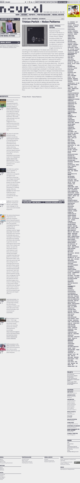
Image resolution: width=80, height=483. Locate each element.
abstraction (76, 25)
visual (76, 358)
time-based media (71, 349)
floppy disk (70, 179)
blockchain (70, 71)
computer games (71, 106)
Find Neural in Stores (8, 36)
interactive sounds (72, 209)
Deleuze (74, 134)
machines (70, 226)
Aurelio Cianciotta (26, 200)
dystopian (75, 149)
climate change (71, 94)
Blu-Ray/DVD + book (72, 72)
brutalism (75, 80)
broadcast (70, 80)
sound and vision (75, 321)
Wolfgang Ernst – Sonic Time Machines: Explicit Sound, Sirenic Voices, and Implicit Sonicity (32, 202)
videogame (76, 357)
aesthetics (70, 32)
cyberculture (70, 125)
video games (70, 357)
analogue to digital (72, 43)
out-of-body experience (73, 265)
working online (71, 366)
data (76, 131)
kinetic (69, 217)
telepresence (70, 345)
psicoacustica (71, 290)
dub (72, 146)
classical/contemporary (73, 93)
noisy (72, 259)
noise (69, 259)
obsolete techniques (72, 262)
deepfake (69, 134)
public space (70, 296)
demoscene (70, 136)
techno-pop (74, 338)
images (69, 197)
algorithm (75, 32)
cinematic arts (75, 88)
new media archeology (73, 256)
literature (70, 221)
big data (69, 63)
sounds (69, 327)
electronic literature (72, 158)
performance (70, 266)
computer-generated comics (72, 113)
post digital (70, 275)
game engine (70, 185)
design (74, 136)
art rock (77, 49)
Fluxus (75, 179)
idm (78, 195)
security (75, 311)
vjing (76, 361)
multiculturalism (71, 238)
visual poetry (71, 361)
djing (78, 145)
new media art (71, 257)
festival (69, 172)
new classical (71, 253)
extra (69, 170)
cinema (69, 88)
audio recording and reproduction (72, 54)
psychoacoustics (71, 291)
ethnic (69, 166)
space (75, 329)
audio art (24, 18)
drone (69, 146)
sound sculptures (72, 326)
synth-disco (76, 336)
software (70, 320)
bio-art (73, 63)
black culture (71, 69)
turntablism (70, 352)
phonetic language (72, 269)
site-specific (76, 312)
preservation (71, 281)
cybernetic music (71, 128)
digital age (74, 137)
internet (75, 210)
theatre (69, 348)
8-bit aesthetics (71, 23)
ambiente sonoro (71, 38)
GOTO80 (8, 190)
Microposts (4, 96)
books (73, 77)
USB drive (70, 354)
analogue (70, 40)
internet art (70, 212)
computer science (71, 109)
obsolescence (71, 260)
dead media (76, 133)
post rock (77, 277)
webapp (69, 364)
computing (70, 115)
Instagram (2, 477)
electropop (70, 163)
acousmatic (70, 26)
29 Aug (1, 322)
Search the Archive (49, 460)
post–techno (70, 280)
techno (69, 338)
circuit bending (71, 90)
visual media (70, 360)
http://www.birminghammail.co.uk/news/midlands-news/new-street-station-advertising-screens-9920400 (13, 335)
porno (73, 274)
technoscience (71, 343)
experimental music (72, 169)
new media (70, 254)
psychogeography (72, 293)
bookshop (70, 78)
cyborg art (70, 130)
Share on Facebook (2, 109)
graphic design (71, 192)
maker (69, 227)
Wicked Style (70, 377)
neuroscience (71, 250)
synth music (70, 336)
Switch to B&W (62, 2)
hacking (77, 192)
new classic (70, 251)
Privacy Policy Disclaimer (6, 463)
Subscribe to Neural (7, 19)
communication (71, 97)
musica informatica (72, 241)
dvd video (70, 149)
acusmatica (75, 31)
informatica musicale (72, 200)
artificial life (71, 52)
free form (76, 180)
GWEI (68, 445)
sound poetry (76, 323)
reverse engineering (72, 305)
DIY (75, 145)
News (17, 15)
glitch (69, 189)
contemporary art (72, 116)
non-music (76, 259)
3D (68, 22)
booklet (69, 77)
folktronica (70, 180)
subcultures (76, 333)
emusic (29, 18)
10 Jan (1, 301)
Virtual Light (70, 381)
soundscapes (70, 329)
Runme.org (70, 449)
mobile (69, 236)
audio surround (71, 56)
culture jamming (71, 124)
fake (72, 170)
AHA (68, 442)
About (37, 2)
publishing (76, 296)
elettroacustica (71, 164)
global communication (73, 191)
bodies (69, 74)
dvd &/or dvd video (72, 148)
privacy (69, 284)
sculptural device (72, 309)
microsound (74, 233)
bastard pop (70, 62)
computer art (71, 105)
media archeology (72, 230)
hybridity (70, 195)
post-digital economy (72, 278)
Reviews (24, 15)
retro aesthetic (75, 303)
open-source (70, 263)
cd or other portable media (72, 85)
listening (73, 220)
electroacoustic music (73, 154)
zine (76, 366)
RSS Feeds (54, 2)
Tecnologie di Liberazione (73, 379)
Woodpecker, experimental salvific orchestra (54, 202)
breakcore (75, 78)
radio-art (76, 300)
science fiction (71, 308)
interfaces (70, 210)
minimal (69, 235)
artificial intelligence (73, 50)
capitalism (70, 81)
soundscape (74, 327)
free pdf (69, 182)
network (74, 245)
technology (70, 342)
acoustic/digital (71, 29)
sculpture (70, 311)
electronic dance (71, 157)
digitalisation (71, 145)
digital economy (71, 142)
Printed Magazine (43, 15)
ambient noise (71, 35)
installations (71, 206)
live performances (72, 222)
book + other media (72, 75)
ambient (75, 34)
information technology (73, 201)
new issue (77, 253)
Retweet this (0, 109)
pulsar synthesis (71, 297)
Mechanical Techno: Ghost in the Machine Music (13, 158)
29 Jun (1, 204)
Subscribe (42, 2)
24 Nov (1, 107)
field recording (71, 176)
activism (69, 31)
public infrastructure (73, 294)
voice (69, 363)
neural (69, 247)
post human (76, 275)
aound (69, 46)
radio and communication (73, 299)
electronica (70, 161)
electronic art (71, 155)
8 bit (77, 22)
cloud (76, 94)
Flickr (1, 479)
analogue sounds (71, 41)
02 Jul (1, 137)
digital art (70, 139)
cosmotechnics (71, 119)
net (76, 244)
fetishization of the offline (72, 174)
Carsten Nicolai (71, 83)
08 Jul (1, 351)
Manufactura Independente (67, 469)
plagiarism (77, 271)
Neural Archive (58, 15)
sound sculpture (71, 324)
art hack (72, 49)
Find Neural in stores (27, 463)
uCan (68, 450)
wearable (73, 363)
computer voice (71, 111)
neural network (75, 247)
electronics (76, 161)
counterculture (71, 121)
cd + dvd (77, 83)
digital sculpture (71, 143)
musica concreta (71, 239)
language (74, 217)
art (68, 49)
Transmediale (71, 351)
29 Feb (1, 222)
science (75, 306)
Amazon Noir (70, 443)
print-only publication (73, 283)
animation (70, 44)
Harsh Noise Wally (11, 299)
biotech (75, 68)
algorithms (70, 34)
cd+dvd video (70, 87)
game (74, 183)
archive (76, 47)
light (69, 220)
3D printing (72, 22)
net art (69, 245)
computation (70, 100)
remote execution (71, 302)
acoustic (76, 26)
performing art (71, 268)
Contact (48, 2)
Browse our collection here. (9, 47)
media (77, 227)
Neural (2, 457)
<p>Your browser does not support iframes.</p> (10, 70)
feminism (76, 170)
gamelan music (71, 186)
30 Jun (1, 173)
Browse (46, 459)
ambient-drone (71, 37)
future (73, 182)
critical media (71, 122)
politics (69, 274)
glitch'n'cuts (42, 18)
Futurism (70, 183)
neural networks (71, 248)
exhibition (73, 166)
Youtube (2, 478)
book (72, 74)
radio (77, 297)
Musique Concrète (71, 242)
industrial (70, 198)
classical (70, 91)
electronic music (71, 160)
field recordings (71, 177)
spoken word (70, 330)
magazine (75, 226)
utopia (74, 354)
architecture (71, 47)
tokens (77, 349)
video (69, 355)
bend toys (76, 62)
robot (69, 306)
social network (71, 318)
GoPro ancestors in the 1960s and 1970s (12, 345)
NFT (75, 257)
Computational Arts (72, 103)
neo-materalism (71, 244)
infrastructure (71, 203)
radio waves (70, 300)
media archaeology (72, 229)
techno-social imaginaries (71, 340)
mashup (73, 227)
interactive (70, 208)
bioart (77, 63)
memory (69, 233)
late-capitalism (75, 218)
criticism (77, 122)
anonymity (75, 44)
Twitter (1, 475)
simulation (70, 312)
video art (73, 355)
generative (76, 188)
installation (70, 204)
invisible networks (72, 215)
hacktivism (70, 194)
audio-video (70, 57)
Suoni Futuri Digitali (72, 375)
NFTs (78, 257)
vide (77, 354)
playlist (69, 272)
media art (70, 232)
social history (71, 314)
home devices (76, 194)
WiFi (72, 364)
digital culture (71, 140)
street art (70, 333)
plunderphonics (75, 272)
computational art (72, 102)
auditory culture (71, 60)
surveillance (70, 335)
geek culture (70, 188)
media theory (76, 232)
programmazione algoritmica (71, 287)
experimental (35, 18)
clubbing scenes (71, 96)
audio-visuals (71, 59)
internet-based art (72, 213)
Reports (32, 15)
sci (72, 306)
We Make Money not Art (72, 451)
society (77, 318)
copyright (70, 118)
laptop (69, 218)
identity (74, 195)
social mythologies (72, 317)
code (77, 96)
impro (73, 197)
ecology (69, 151)
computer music (71, 108)
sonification (75, 320)
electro (69, 152)
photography (71, 271)
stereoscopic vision (72, 332)
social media (70, 315)
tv (74, 352)
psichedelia (70, 288)
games (76, 186)
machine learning (71, 224)
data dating (70, 133)
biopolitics (70, 68)
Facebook (2, 474)
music (77, 238)
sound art (70, 323)
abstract (70, 25)
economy (74, 151)
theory (73, 348)
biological (70, 65)
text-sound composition (73, 346)
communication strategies (73, 99)
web (77, 363)
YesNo (8, 201)
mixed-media (74, 235)
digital (69, 137)
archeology (74, 46)
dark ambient (71, 131)
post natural (71, 277)
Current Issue (5, 33)
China (75, 87)
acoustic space (71, 28)
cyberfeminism (71, 127)
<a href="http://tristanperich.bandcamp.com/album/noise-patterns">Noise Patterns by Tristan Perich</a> (43, 146)
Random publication (49, 461)
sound (69, 321)
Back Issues (13, 33)
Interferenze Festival (72, 446)
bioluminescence (71, 66)
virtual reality (71, 358)
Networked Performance (73, 447)
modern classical (75, 236)
